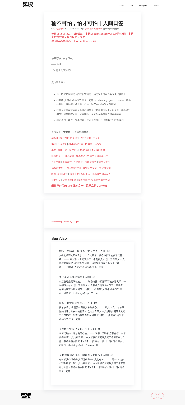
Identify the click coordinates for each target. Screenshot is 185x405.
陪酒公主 (74, 174)
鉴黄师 (54, 138)
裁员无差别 (104, 161)
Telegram (143, 5)
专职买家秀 (90, 161)
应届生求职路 (69, 179)
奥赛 (53, 150)
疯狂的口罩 (66, 138)
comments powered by (65, 221)
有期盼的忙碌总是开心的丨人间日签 (79, 328)
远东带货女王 (58, 168)
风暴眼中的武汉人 (101, 174)
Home (121, 5)
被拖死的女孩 (90, 168)
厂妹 (75, 138)
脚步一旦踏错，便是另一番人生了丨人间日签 (84, 250)
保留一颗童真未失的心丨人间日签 (78, 303)
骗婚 (53, 144)
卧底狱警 (69, 156)
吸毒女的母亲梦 (59, 174)
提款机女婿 (105, 168)
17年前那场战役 (93, 144)
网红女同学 (84, 179)
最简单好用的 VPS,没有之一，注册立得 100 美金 (79, 185)
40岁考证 (84, 150)
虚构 (92, 28)
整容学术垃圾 (74, 168)
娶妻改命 (80, 156)
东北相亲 (56, 179)
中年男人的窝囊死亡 (97, 156)
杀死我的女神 (98, 150)
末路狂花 (62, 150)
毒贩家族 (67, 161)
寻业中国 (56, 161)
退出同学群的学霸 (100, 179)
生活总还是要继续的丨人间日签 (77, 277)
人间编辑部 (59, 28)
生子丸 (96, 138)
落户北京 (73, 150)
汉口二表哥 (85, 138)
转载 (100, 28)
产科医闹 (78, 161)
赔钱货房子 (57, 156)
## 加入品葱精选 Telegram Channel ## (73, 41)
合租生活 (85, 174)
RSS (132, 5)
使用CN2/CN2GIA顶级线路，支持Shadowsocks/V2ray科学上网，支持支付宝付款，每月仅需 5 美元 (92, 35)
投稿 (87, 28)
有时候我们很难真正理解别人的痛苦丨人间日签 (86, 355)
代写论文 (62, 144)
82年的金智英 (75, 144)
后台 (96, 28)
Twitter (155, 5)
